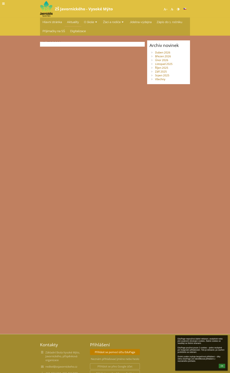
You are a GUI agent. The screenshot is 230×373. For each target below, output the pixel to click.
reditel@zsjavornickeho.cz (61, 366)
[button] (185, 9)
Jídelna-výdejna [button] (141, 22)
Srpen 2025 (162, 75)
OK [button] (222, 366)
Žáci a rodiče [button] (114, 22)
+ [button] (165, 9)
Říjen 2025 (161, 68)
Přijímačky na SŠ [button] (54, 31)
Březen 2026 (163, 56)
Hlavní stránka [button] (52, 22)
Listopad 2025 (164, 64)
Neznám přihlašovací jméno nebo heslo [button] (115, 359)
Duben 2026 (162, 52)
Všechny (160, 79)
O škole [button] (91, 22)
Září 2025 (161, 71)
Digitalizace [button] (78, 31)
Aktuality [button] (73, 22)
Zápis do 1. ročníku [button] (169, 22)
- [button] (172, 9)
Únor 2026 (161, 60)
